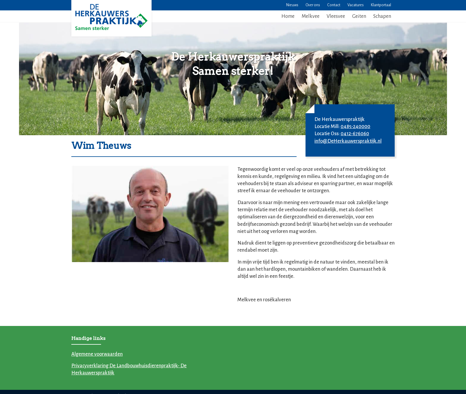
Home (288, 16)
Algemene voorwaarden (97, 354)
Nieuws (292, 5)
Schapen (382, 16)
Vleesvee (336, 16)
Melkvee (310, 16)
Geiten (359, 16)
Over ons (313, 5)
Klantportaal (381, 5)
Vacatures (355, 5)
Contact (333, 5)
